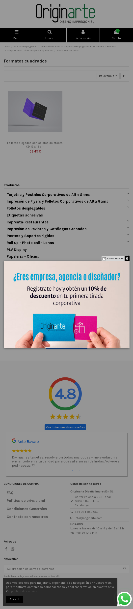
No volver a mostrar (115, 258)
